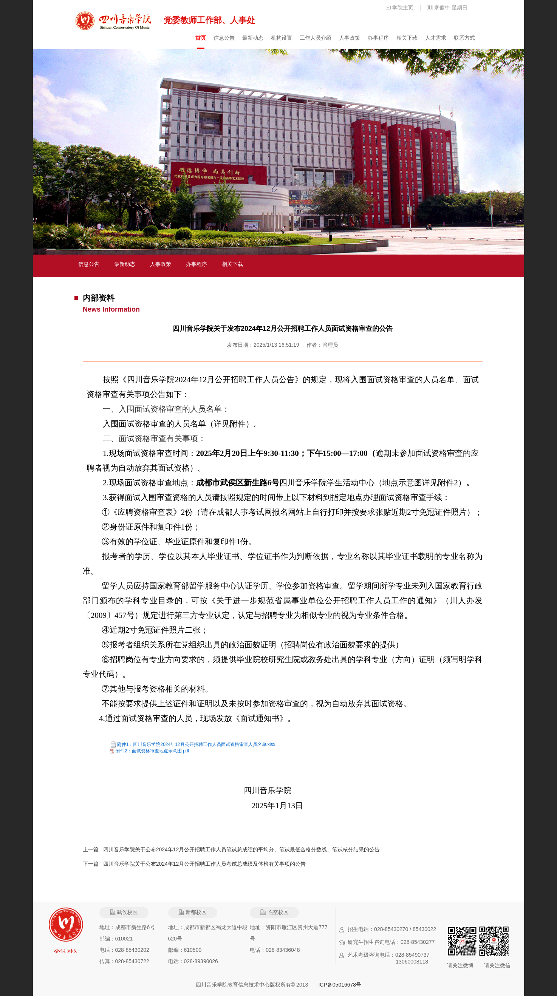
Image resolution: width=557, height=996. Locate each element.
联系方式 (464, 38)
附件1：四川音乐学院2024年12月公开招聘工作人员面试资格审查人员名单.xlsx (196, 744)
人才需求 (435, 38)
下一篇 (93, 864)
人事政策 (349, 38)
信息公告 (224, 38)
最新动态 (252, 38)
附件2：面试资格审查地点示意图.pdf (152, 751)
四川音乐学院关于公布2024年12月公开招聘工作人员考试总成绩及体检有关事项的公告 (204, 864)
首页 (200, 38)
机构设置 (281, 38)
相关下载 (407, 38)
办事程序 (378, 38)
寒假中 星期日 (450, 8)
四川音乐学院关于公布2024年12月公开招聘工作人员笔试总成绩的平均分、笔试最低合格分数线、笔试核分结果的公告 (241, 849)
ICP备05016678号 (339, 985)
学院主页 (402, 8)
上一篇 (93, 849)
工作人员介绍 (315, 38)
